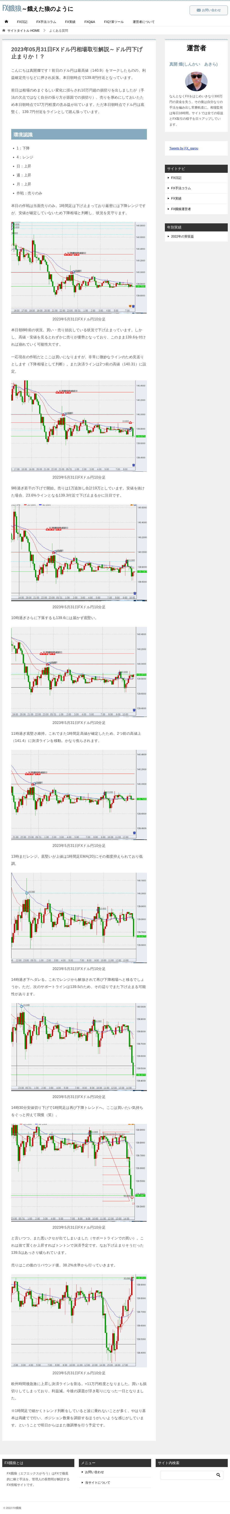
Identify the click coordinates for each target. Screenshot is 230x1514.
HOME (23, 30)
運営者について (144, 22)
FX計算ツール (114, 22)
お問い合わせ (209, 10)
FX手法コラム (46, 22)
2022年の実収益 (182, 236)
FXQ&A (89, 22)
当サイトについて (97, 1482)
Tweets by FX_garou (183, 148)
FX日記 (22, 22)
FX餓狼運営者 (181, 209)
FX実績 (70, 22)
